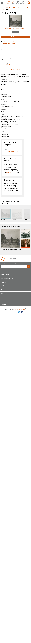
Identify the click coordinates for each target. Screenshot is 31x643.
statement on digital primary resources (12, 150)
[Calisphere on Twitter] (19, 311)
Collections (3, 282)
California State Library (6, 8)
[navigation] (2, 3)
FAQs (2, 289)
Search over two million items (9, 264)
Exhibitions (3, 286)
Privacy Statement (5, 297)
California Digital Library (19, 309)
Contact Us (3, 304)
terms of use (9, 172)
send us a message (8, 192)
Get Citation (15, 32)
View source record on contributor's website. (14, 43)
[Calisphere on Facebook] (22, 311)
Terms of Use (4, 293)
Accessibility (4, 301)
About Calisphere (5, 275)
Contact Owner (15, 37)
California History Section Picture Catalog (15, 8)
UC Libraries (22, 308)
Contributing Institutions (7, 278)
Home (2, 271)
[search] (29, 3)
